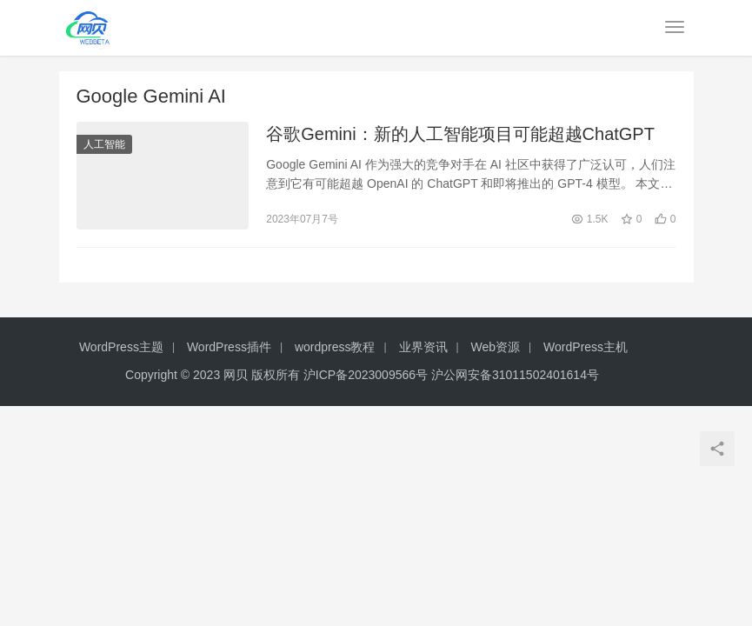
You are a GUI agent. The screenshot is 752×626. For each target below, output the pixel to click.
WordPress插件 (229, 347)
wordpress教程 (335, 347)
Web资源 (496, 347)
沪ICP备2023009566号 (367, 375)
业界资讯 (423, 347)
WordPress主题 (121, 347)
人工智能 (104, 144)
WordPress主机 (585, 347)
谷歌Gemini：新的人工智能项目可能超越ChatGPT (460, 133)
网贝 (235, 375)
